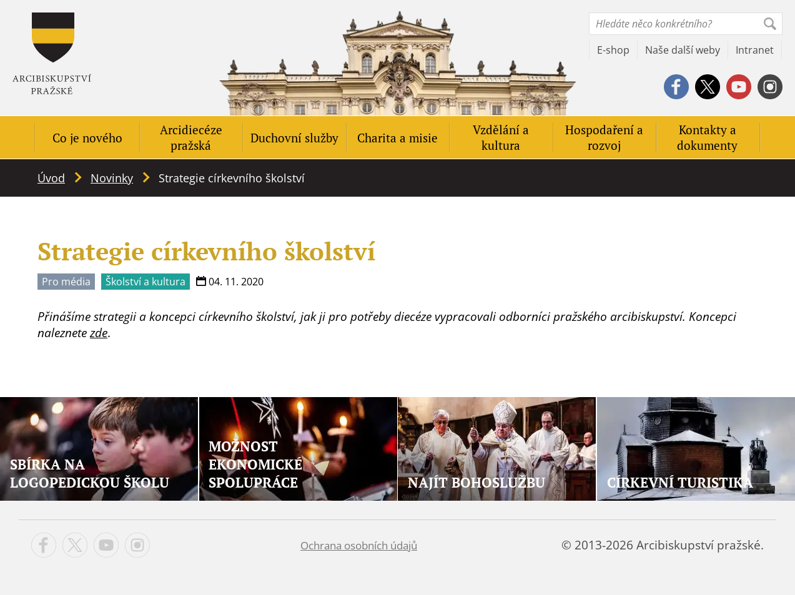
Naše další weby (682, 50)
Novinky (112, 177)
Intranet (755, 50)
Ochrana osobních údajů (358, 545)
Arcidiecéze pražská (191, 137)
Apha (51, 53)
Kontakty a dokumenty (707, 137)
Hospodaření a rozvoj (604, 137)
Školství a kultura (145, 281)
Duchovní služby (294, 137)
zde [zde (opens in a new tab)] (98, 333)
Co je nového (87, 137)
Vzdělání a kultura (501, 137)
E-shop (613, 50)
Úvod (51, 177)
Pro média (66, 281)
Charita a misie (397, 137)
